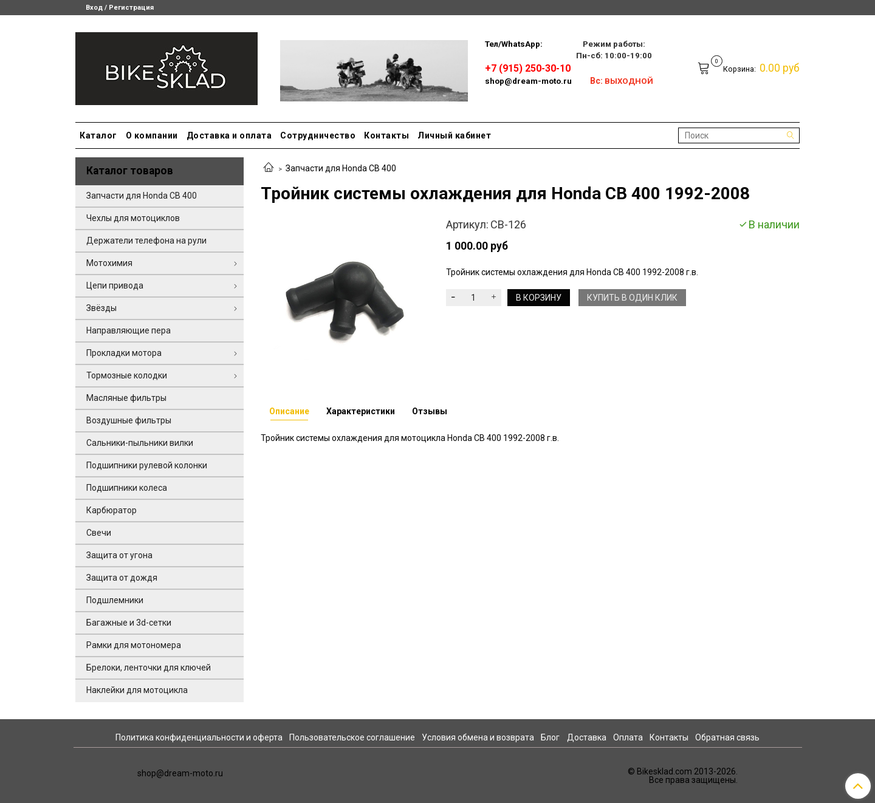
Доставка (586, 737)
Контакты (386, 135)
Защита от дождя (121, 578)
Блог (550, 737)
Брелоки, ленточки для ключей (148, 667)
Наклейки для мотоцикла (137, 690)
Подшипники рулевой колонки (146, 465)
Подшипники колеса (126, 488)
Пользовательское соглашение (352, 737)
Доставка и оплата (229, 135)
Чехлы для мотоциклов (133, 218)
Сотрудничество (317, 135)
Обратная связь (727, 737)
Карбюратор (111, 510)
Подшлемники (114, 600)
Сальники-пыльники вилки (139, 443)
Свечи (98, 533)
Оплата (628, 737)
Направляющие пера (128, 330)
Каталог (98, 135)
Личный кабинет (454, 135)
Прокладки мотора (124, 353)
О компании (152, 135)
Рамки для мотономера (133, 645)
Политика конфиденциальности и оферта (199, 737)
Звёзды (101, 308)
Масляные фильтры (126, 398)
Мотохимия (109, 263)
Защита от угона (119, 555)
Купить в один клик (632, 297)
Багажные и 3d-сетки (128, 622)
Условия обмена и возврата (478, 737)
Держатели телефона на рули (146, 240)
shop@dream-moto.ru (528, 81)
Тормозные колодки (126, 375)
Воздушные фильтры (128, 420)
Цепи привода (114, 285)
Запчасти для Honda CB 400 (341, 168)
